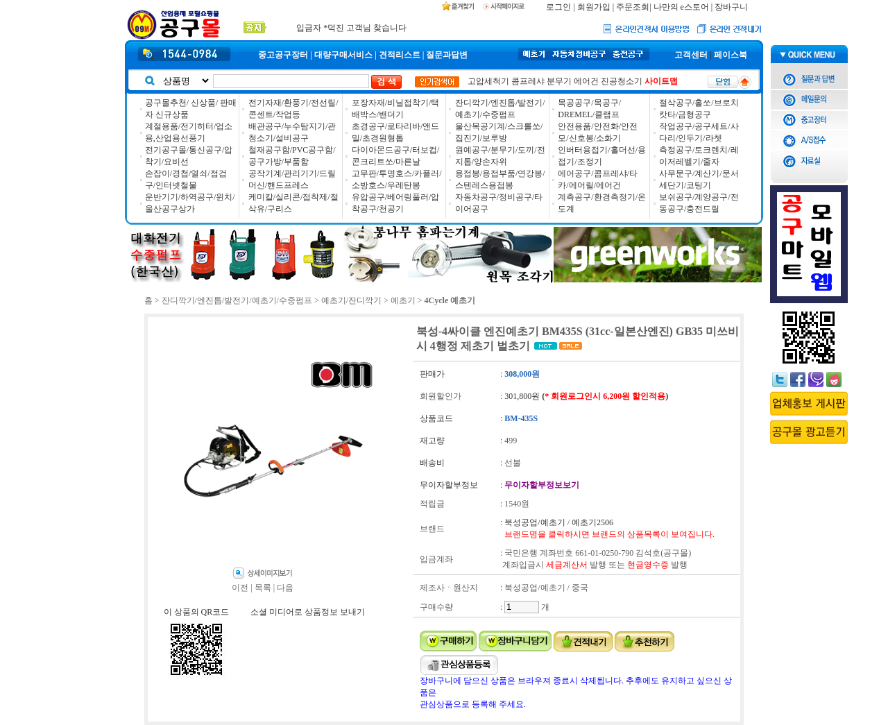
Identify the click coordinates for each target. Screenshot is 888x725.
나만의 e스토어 (681, 7)
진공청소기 (621, 81)
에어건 (586, 81)
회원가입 (593, 7)
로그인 (558, 7)
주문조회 (632, 7)
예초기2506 (592, 522)
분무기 (559, 81)
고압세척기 (488, 81)
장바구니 (731, 7)
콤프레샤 (528, 81)
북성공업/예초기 (534, 522)
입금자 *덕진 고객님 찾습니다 (351, 28)
